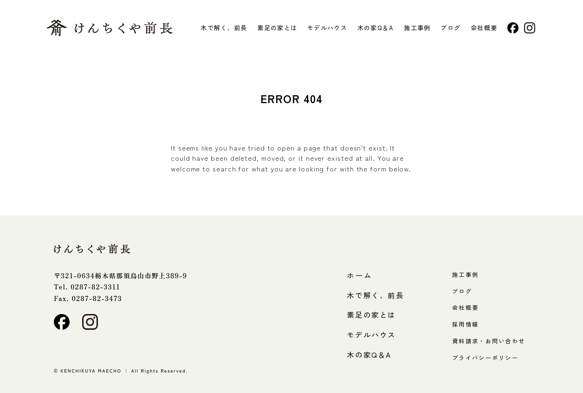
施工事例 (417, 27)
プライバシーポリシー (485, 357)
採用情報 (465, 324)
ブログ (450, 27)
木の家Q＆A (375, 27)
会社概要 (484, 27)
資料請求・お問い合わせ (488, 340)
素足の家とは (277, 27)
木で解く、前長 (224, 27)
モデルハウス (327, 27)
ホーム (359, 275)
